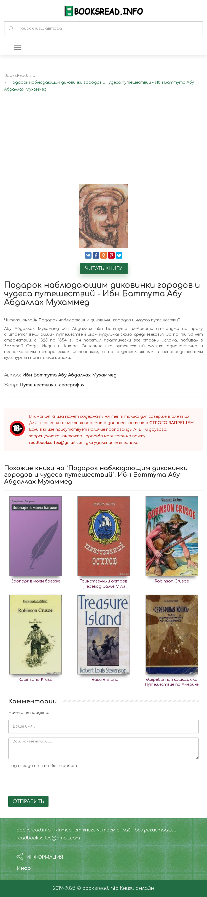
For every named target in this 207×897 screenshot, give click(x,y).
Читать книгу (103, 268)
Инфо (24, 868)
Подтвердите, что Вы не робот (42, 766)
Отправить (28, 801)
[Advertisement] (103, 142)
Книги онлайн (137, 888)
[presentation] (50, 781)
